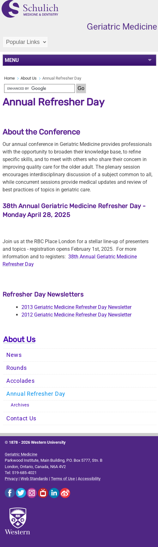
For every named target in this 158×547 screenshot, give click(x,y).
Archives (20, 405)
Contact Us (21, 418)
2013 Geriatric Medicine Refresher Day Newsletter (76, 307)
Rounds (16, 368)
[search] (39, 88)
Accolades (20, 381)
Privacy (11, 478)
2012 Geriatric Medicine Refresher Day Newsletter (76, 315)
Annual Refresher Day (35, 394)
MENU (12, 60)
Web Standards (34, 478)
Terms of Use (63, 478)
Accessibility (89, 478)
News (14, 355)
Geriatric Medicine (21, 454)
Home (9, 78)
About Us (29, 78)
